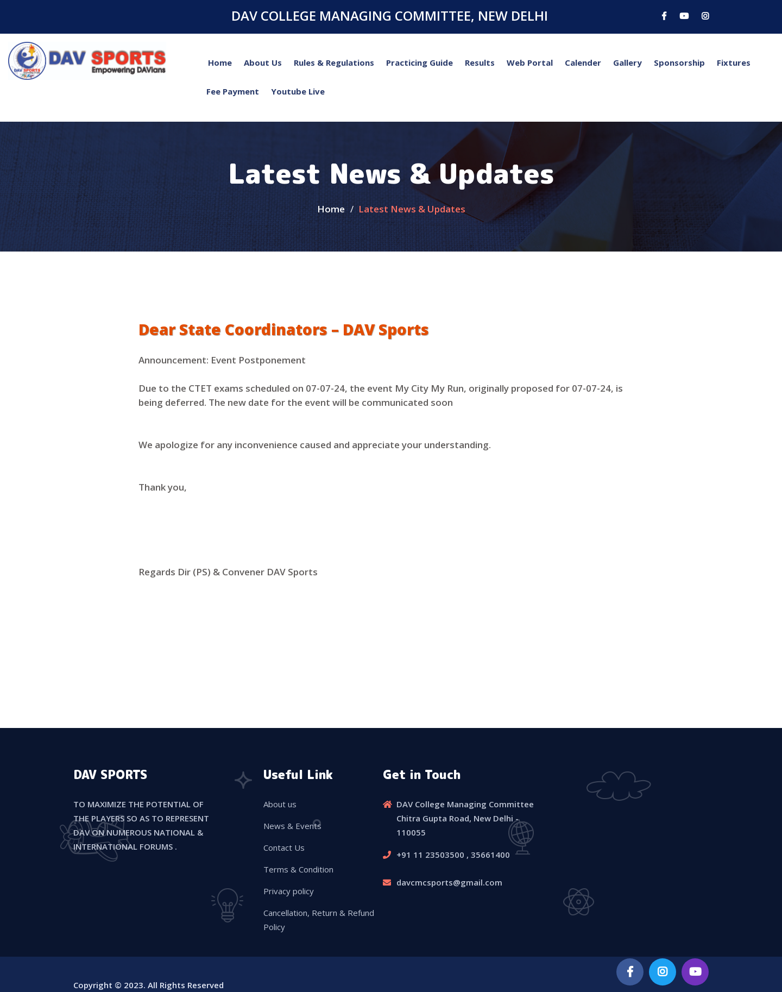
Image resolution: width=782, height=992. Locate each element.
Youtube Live (298, 91)
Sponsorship (679, 62)
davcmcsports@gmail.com (449, 882)
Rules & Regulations (334, 62)
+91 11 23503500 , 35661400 (453, 854)
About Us (263, 62)
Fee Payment (232, 91)
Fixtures (734, 62)
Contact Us (284, 847)
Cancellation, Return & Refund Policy (318, 919)
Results (480, 62)
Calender (583, 62)
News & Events (292, 825)
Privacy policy (288, 891)
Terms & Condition (298, 869)
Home (220, 62)
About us (280, 804)
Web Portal (530, 62)
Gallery (627, 62)
